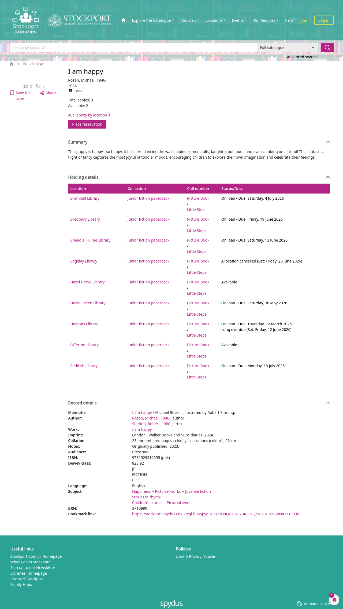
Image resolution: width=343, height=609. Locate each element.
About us (188, 20)
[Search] (327, 47)
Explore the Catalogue (151, 20)
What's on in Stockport (30, 561)
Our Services (264, 20)
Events (238, 20)
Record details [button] (199, 403)
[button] (20, 95)
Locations (214, 20)
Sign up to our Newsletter (32, 567)
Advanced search (302, 56)
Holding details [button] (199, 177)
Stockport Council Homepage (36, 556)
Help (289, 20)
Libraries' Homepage (28, 573)
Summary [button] (199, 142)
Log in (324, 20)
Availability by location (89, 115)
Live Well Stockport (27, 578)
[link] (28, 86)
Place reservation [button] (89, 124)
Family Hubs (21, 584)
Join (303, 20)
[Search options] (288, 47)
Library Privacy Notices (196, 556)
